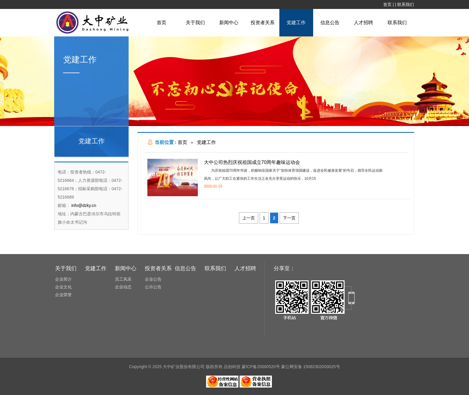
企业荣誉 (63, 294)
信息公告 (329, 22)
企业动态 (123, 287)
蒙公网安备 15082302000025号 (310, 366)
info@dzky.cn (83, 205)
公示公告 (153, 287)
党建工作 (296, 22)
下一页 (289, 218)
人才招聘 (363, 22)
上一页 (248, 218)
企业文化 (63, 287)
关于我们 (195, 22)
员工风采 (123, 279)
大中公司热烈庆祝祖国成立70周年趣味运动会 (252, 162)
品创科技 (232, 366)
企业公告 (153, 279)
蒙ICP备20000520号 (261, 366)
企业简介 (63, 279)
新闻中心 (228, 22)
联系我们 (405, 4)
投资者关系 (263, 22)
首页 (387, 4)
